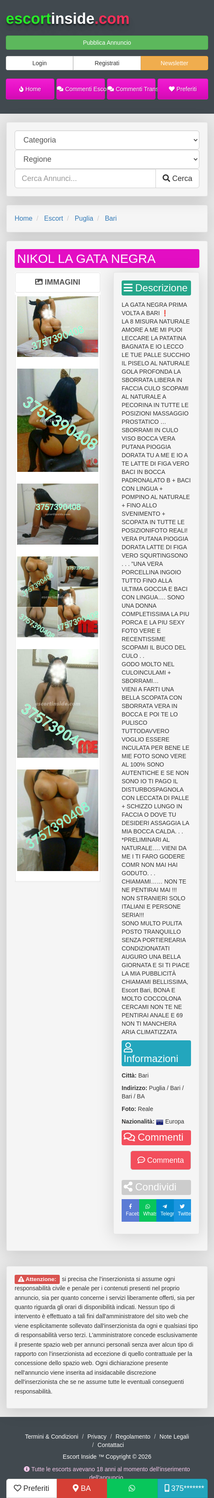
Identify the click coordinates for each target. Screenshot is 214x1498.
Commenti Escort (81, 89)
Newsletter (174, 63)
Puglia (84, 218)
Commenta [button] (161, 1160)
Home (30, 89)
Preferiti (182, 89)
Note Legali (174, 1436)
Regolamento (133, 1436)
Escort (53, 218)
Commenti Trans (131, 89)
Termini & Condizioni (52, 1436)
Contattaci (110, 1445)
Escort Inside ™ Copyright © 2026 (107, 1456)
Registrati (106, 63)
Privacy (97, 1436)
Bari (111, 218)
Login (40, 63)
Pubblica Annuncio (107, 42)
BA (82, 1488)
